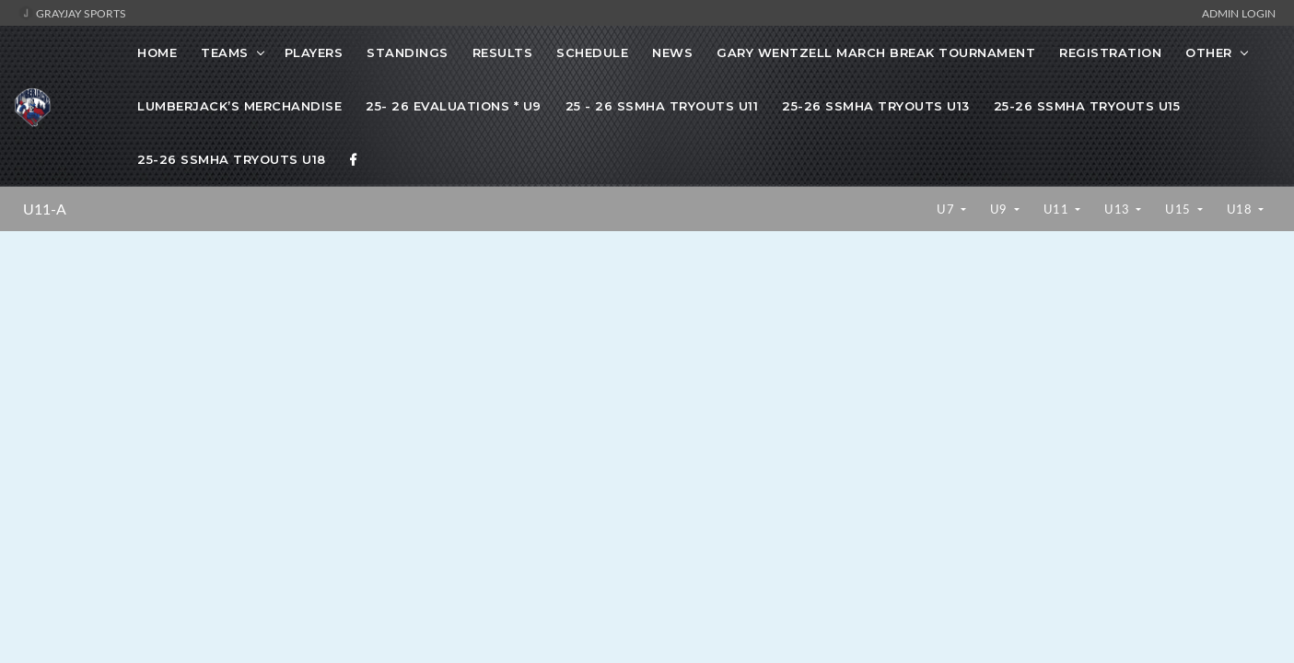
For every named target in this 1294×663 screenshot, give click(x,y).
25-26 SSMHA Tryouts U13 (876, 106)
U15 (1179, 209)
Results (502, 52)
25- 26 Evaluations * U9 (454, 106)
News (672, 52)
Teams (225, 52)
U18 (1241, 209)
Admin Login (1239, 13)
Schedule (592, 52)
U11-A (44, 209)
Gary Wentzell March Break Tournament (876, 52)
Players (314, 52)
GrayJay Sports (72, 13)
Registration (1110, 52)
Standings (408, 52)
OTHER (1208, 52)
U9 (1000, 209)
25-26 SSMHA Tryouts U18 (231, 159)
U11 (1057, 209)
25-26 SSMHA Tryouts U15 (1087, 106)
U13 (1118, 209)
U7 (947, 209)
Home (157, 52)
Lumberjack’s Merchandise (239, 106)
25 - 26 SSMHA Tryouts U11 (662, 106)
